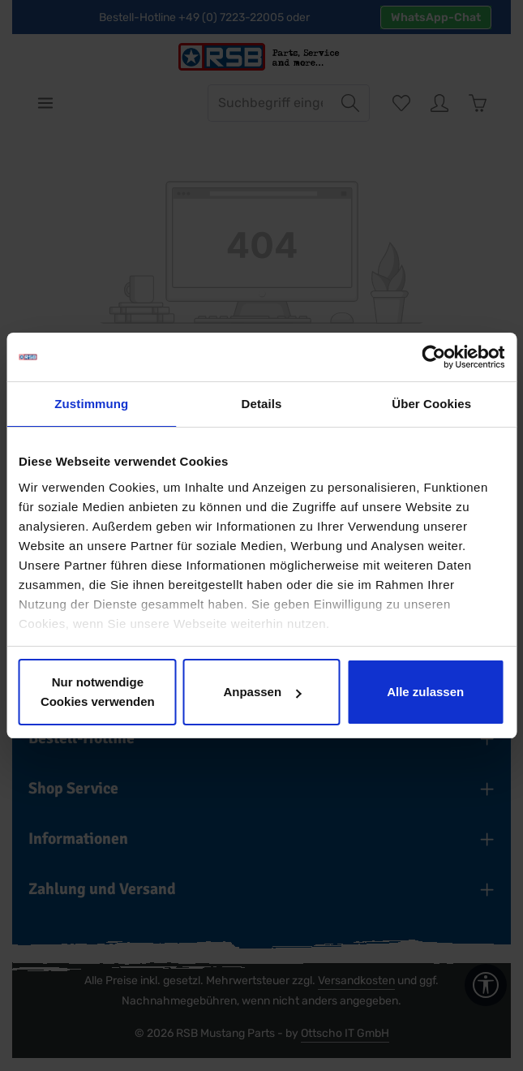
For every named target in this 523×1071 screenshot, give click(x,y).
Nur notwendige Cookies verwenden (98, 691)
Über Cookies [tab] (431, 404)
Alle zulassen (425, 692)
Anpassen (262, 692)
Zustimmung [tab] (91, 404)
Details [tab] (262, 404)
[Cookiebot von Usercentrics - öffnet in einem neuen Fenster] (433, 357)
